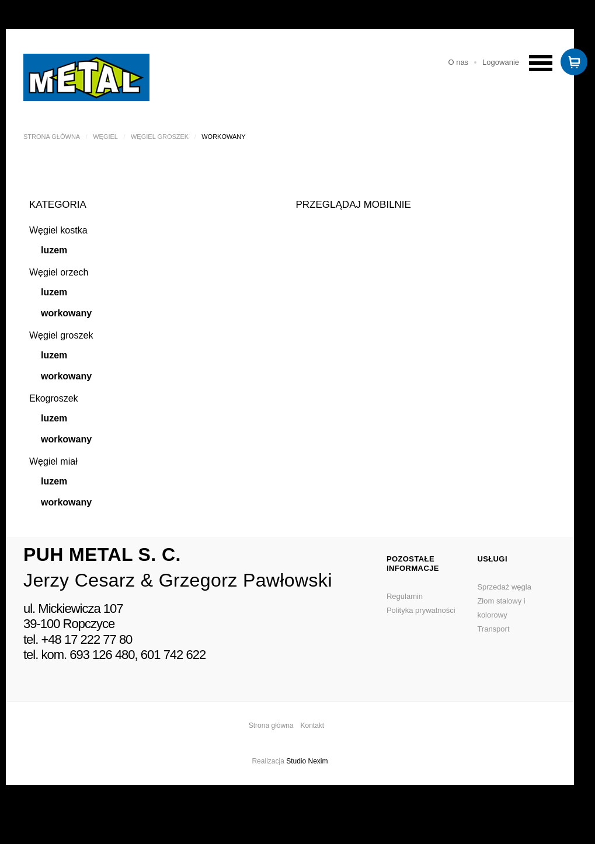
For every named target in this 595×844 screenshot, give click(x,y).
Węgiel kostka (58, 230)
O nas (458, 62)
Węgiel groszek (160, 136)
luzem (54, 250)
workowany (66, 313)
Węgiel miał (53, 461)
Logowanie (500, 62)
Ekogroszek (53, 398)
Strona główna (51, 136)
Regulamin (405, 596)
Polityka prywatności (421, 610)
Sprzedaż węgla (504, 587)
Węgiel (105, 136)
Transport (493, 629)
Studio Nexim (307, 761)
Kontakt (313, 725)
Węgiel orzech (58, 272)
